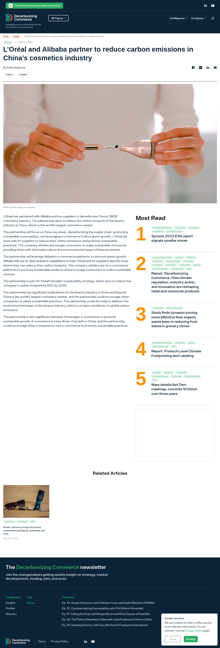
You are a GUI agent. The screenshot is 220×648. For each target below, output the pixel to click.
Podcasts (68, 597)
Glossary (11, 613)
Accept (190, 639)
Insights (10, 602)
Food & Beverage (174, 231)
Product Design (173, 261)
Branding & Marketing (162, 228)
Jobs (30, 597)
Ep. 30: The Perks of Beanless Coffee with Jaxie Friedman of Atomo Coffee (107, 619)
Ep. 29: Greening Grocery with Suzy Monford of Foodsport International (105, 624)
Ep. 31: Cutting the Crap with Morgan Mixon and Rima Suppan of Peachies (106, 613)
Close (172, 639)
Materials (191, 257)
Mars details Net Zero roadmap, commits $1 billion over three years (174, 389)
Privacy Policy (59, 641)
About (30, 602)
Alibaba (23, 75)
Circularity (188, 261)
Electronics (171, 265)
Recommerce (177, 269)
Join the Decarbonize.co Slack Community (34, 6)
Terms (42, 641)
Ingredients (180, 228)
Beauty (8, 42)
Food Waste (158, 231)
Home (6, 36)
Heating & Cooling (160, 376)
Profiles (10, 608)
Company (198, 18)
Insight (16, 36)
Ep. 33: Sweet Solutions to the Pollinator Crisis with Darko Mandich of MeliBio (108, 602)
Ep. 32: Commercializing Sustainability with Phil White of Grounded (102, 608)
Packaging (193, 228)
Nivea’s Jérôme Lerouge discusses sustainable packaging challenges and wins (24, 530)
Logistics (179, 257)
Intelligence (178, 18)
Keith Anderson (16, 67)
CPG (189, 269)
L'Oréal (9, 75)
